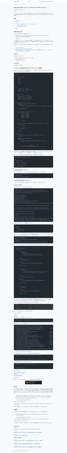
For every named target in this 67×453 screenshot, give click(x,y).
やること (17, 21)
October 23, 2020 (28, 399)
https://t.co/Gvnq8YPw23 (20, 415)
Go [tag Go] (23, 9)
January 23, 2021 (27, 417)
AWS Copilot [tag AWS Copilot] (16, 9)
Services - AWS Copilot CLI (20, 47)
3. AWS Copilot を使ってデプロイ (22, 26)
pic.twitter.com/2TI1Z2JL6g (32, 398)
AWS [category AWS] (14, 11)
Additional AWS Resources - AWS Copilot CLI (21, 420)
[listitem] (33, 429)
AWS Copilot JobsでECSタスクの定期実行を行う (23, 51)
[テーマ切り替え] (29, 1)
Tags (46, 1)
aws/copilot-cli (18, 38)
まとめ (17, 27)
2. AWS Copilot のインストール (22, 25)
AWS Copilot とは (18, 20)
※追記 (17, 28)
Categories (43, 1)
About (40, 1)
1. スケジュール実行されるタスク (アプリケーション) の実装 (26, 24)
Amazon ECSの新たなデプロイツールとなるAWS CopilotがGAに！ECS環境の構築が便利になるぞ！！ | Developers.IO (34, 49)
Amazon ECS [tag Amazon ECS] (20, 9)
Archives (48, 1)
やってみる (17, 22)
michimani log (16, 1)
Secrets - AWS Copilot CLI (18, 312)
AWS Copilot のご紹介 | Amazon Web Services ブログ (24, 48)
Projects (52, 1)
